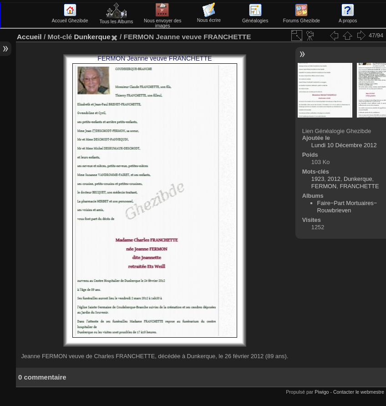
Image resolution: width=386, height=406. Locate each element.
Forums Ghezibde (301, 18)
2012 (333, 178)
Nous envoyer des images (163, 20)
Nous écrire (209, 18)
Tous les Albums (116, 19)
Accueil (29, 37)
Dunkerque (92, 37)
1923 (317, 178)
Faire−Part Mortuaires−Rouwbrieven (347, 207)
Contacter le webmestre (358, 392)
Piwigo (322, 392)
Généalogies (255, 18)
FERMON (323, 186)
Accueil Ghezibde (70, 18)
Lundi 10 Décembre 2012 (344, 145)
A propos (348, 18)
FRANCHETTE (359, 186)
